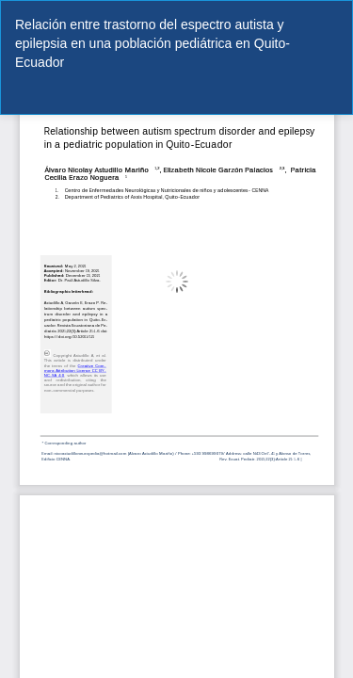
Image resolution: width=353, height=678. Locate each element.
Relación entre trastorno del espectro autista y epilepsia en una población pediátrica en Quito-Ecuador (152, 43)
